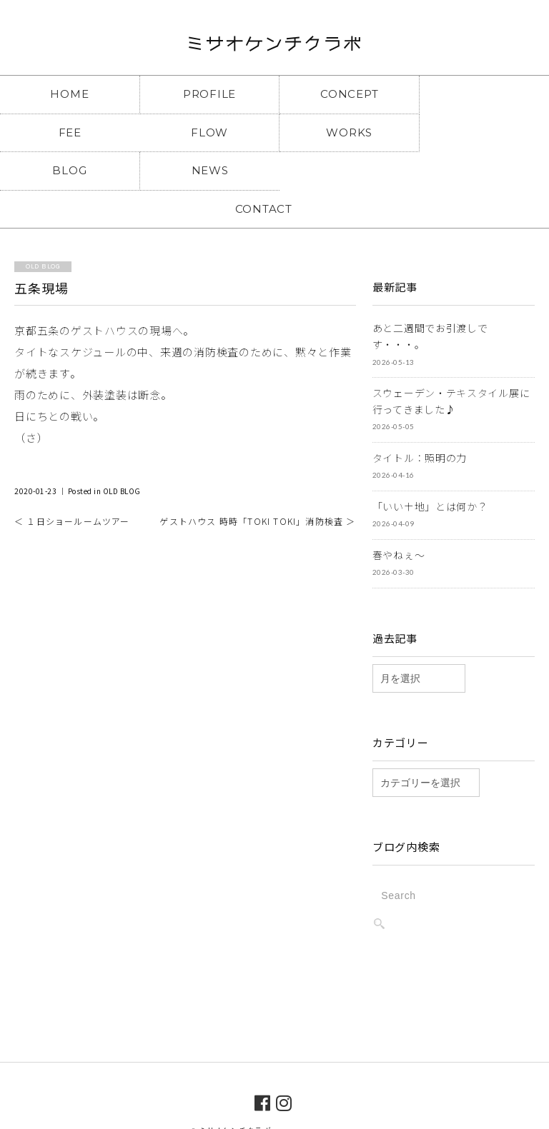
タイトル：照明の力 (419, 419)
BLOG (343, 132)
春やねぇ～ (398, 516)
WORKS (205, 132)
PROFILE (205, 94)
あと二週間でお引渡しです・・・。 (430, 298)
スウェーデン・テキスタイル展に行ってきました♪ (451, 362)
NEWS (480, 132)
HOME (68, 94)
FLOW (68, 132)
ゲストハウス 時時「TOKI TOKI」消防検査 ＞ (257, 483)
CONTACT (274, 170)
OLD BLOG (122, 453)
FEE (480, 94)
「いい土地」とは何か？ (430, 468)
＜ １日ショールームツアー (72, 483)
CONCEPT (343, 94)
